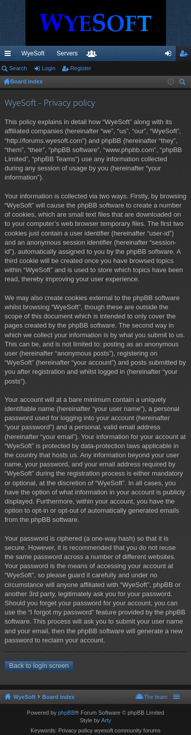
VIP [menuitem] (95, 53)
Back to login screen (39, 665)
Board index (58, 697)
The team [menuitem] (156, 697)
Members (148, 55)
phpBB (66, 713)
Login (49, 68)
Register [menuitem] (185, 55)
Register (80, 68)
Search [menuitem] (183, 83)
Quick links (9, 55)
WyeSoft (32, 53)
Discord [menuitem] (122, 53)
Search (18, 68)
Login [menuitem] (170, 55)
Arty (106, 720)
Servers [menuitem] (67, 53)
